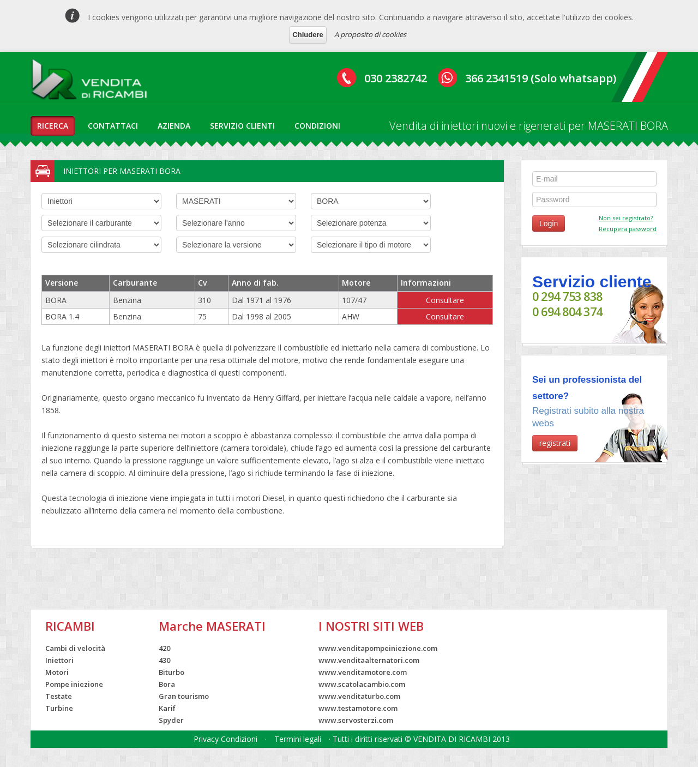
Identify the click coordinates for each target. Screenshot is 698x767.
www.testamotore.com (358, 708)
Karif (167, 708)
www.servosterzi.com (355, 720)
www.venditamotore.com (362, 672)
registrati (554, 443)
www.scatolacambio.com (361, 684)
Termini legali (297, 739)
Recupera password (628, 229)
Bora (167, 684)
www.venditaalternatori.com (368, 660)
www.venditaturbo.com (359, 696)
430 (164, 660)
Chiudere (307, 35)
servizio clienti (242, 125)
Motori (57, 672)
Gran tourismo (184, 696)
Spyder (171, 720)
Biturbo (171, 672)
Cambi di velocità (75, 648)
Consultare (445, 300)
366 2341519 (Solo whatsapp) (540, 78)
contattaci (113, 125)
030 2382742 (395, 78)
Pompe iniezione (74, 684)
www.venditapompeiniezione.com (377, 648)
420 (164, 648)
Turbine (59, 708)
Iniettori (59, 660)
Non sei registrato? (626, 218)
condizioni (317, 125)
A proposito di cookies (370, 34)
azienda (174, 125)
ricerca (52, 125)
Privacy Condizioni (225, 739)
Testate (58, 696)
